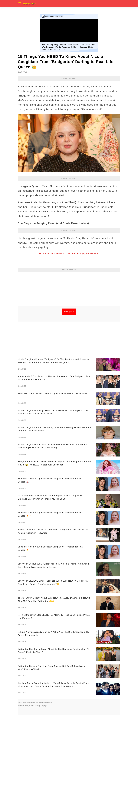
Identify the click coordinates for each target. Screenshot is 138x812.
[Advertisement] (69, 289)
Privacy (37, 706)
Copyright (44, 706)
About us (21, 706)
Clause (31, 706)
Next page (69, 312)
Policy (27, 706)
